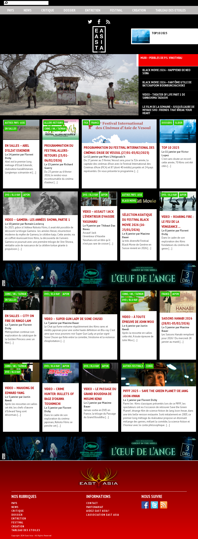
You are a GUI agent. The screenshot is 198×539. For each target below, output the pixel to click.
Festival (116, 10)
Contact (92, 503)
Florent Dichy (149, 400)
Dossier (69, 10)
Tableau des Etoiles (170, 10)
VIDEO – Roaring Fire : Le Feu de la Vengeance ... (177, 221)
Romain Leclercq (34, 224)
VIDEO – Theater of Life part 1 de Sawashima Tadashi (163, 96)
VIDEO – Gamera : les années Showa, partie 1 (37, 219)
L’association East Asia (102, 514)
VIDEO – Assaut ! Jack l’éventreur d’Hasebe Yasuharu (98, 216)
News (28, 10)
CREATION (139, 10)
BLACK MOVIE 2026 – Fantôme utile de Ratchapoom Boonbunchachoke (166, 84)
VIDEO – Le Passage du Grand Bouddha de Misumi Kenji (100, 394)
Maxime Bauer (70, 323)
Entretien (92, 10)
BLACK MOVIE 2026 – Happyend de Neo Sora (166, 71)
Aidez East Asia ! (97, 511)
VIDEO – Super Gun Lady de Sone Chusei (73, 318)
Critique (47, 10)
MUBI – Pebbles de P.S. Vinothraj (161, 58)
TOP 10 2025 (159, 33)
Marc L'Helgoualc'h (114, 156)
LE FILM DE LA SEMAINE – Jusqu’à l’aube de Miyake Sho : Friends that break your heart (168, 108)
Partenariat (94, 507)
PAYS (10, 10)
